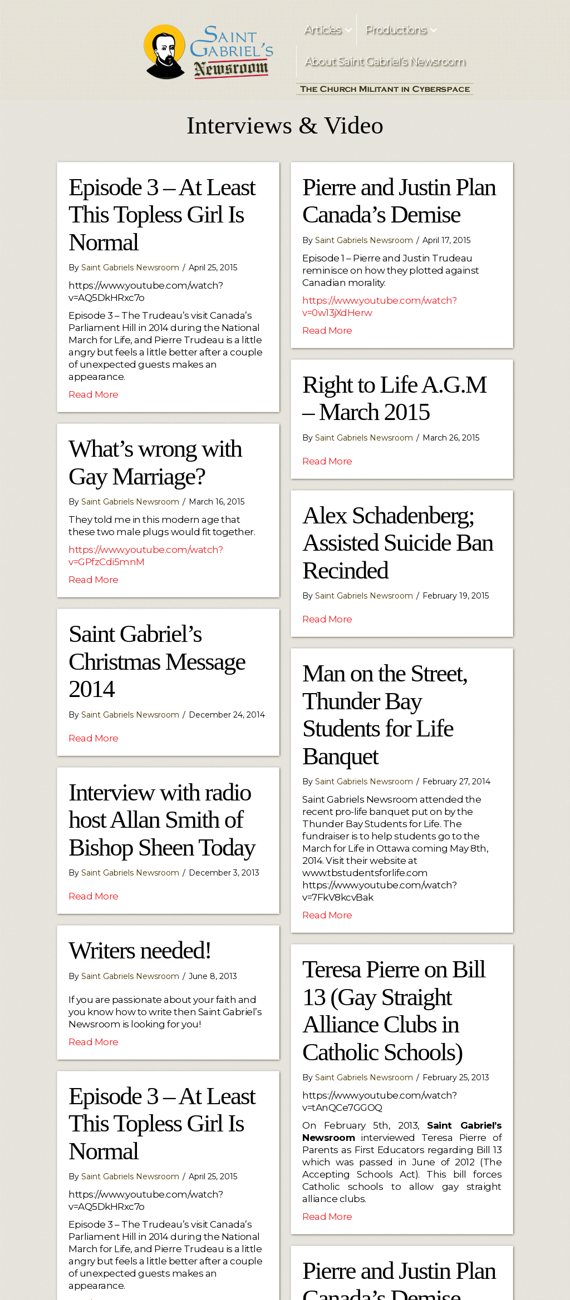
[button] (348, 30)
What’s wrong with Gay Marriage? (155, 462)
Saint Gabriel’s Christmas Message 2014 (156, 661)
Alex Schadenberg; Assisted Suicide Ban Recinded (397, 542)
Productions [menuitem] (395, 29)
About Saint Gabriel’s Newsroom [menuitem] (384, 61)
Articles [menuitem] (322, 29)
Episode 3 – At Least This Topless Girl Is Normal (161, 214)
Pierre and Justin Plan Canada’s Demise (398, 201)
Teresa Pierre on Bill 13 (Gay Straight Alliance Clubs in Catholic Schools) (393, 1010)
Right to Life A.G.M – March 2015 (394, 398)
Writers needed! (140, 950)
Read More (93, 394)
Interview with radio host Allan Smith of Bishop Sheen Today (161, 819)
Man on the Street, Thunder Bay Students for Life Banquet (384, 714)
